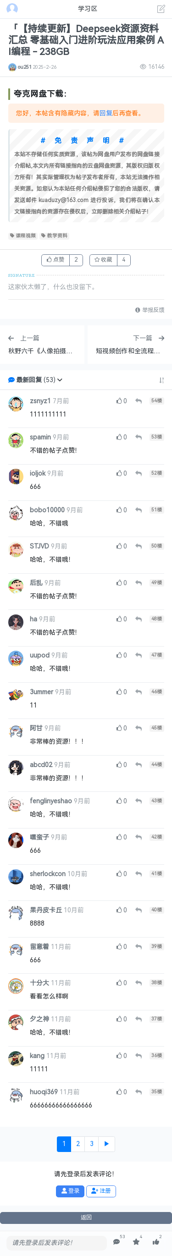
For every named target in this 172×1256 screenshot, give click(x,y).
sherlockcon (48, 874)
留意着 (39, 946)
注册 (101, 1191)
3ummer (41, 692)
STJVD (39, 546)
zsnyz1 (40, 401)
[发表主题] (161, 10)
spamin (40, 437)
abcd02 (41, 765)
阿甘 (36, 728)
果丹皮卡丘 (46, 910)
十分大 (39, 983)
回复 (106, 113)
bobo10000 (47, 510)
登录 (70, 1191)
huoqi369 (44, 1092)
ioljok (37, 473)
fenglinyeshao (51, 801)
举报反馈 (149, 310)
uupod (40, 655)
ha (33, 619)
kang (37, 1056)
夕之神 (39, 1019)
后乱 (36, 583)
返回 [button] (86, 1217)
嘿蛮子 (39, 837)
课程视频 (23, 236)
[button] (59, 380)
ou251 (25, 67)
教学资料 (54, 236)
